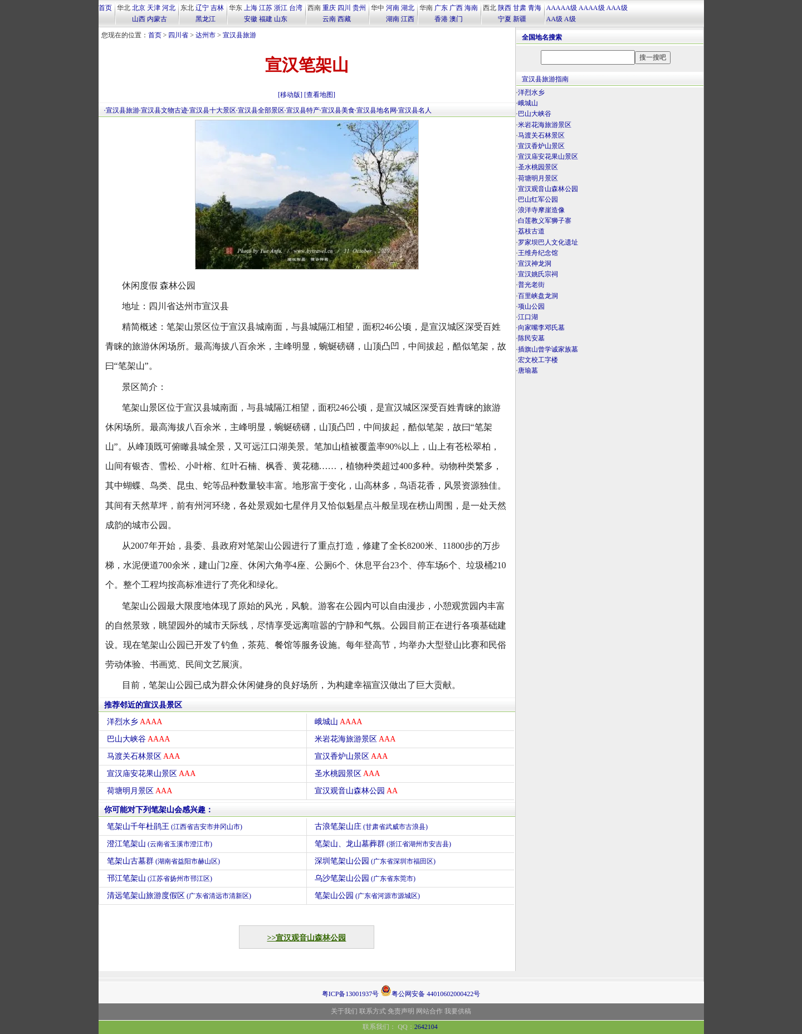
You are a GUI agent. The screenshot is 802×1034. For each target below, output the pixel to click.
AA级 (554, 19)
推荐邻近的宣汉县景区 (143, 705)
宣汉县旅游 (239, 35)
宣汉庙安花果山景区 (151, 773)
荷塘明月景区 (140, 791)
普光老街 (531, 285)
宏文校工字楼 (538, 360)
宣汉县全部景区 (261, 110)
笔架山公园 (367, 895)
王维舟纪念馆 (538, 253)
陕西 (504, 8)
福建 (265, 19)
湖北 (407, 8)
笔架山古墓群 (164, 861)
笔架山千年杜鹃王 (175, 826)
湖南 (392, 19)
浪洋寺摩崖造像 (541, 210)
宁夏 (504, 19)
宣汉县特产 (303, 110)
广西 (456, 8)
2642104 (426, 1027)
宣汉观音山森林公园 (356, 791)
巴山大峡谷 (138, 739)
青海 (534, 8)
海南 (471, 8)
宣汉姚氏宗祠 (538, 274)
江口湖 (528, 317)
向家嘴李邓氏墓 (541, 327)
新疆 (519, 19)
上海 (250, 8)
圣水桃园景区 (347, 773)
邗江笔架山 (160, 878)
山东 (280, 19)
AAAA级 (592, 8)
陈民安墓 (531, 338)
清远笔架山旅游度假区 (179, 895)
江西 (407, 19)
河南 (392, 8)
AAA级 (617, 8)
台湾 (295, 8)
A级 (570, 19)
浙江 (280, 8)
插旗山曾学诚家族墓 (548, 349)
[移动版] (290, 95)
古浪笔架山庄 (371, 826)
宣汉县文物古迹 (164, 110)
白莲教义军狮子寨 (544, 221)
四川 (344, 8)
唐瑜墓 (528, 370)
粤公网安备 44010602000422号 (430, 990)
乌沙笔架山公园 (365, 878)
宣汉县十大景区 (212, 110)
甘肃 (519, 8)
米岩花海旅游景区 (355, 739)
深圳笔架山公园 (375, 861)
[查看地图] (319, 95)
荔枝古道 (531, 231)
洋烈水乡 (135, 722)
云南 (329, 19)
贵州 (359, 8)
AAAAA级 (561, 8)
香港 (441, 19)
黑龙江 (205, 19)
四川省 (178, 35)
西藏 (344, 19)
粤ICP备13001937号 (350, 994)
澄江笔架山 (160, 844)
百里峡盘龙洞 (538, 296)
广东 (441, 8)
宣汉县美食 (338, 110)
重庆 (329, 8)
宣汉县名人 (415, 110)
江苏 (265, 8)
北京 (138, 8)
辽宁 (202, 8)
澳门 (456, 19)
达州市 (205, 35)
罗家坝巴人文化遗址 (548, 242)
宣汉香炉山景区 (351, 756)
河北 (168, 8)
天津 (153, 8)
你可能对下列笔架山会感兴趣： (158, 810)
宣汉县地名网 (376, 110)
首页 (105, 8)
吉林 (217, 8)
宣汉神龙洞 (534, 263)
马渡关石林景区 (143, 756)
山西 (138, 19)
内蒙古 (157, 19)
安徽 (250, 19)
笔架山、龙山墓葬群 (383, 844)
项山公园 (531, 306)
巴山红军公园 (538, 199)
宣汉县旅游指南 (545, 79)
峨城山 (339, 722)
